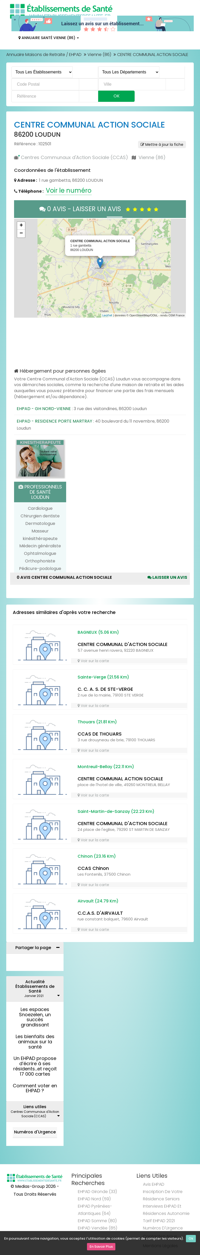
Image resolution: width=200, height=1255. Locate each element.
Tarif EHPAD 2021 (159, 1221)
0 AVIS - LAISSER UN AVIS (100, 209)
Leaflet (107, 315)
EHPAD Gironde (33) (97, 1192)
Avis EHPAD (153, 1184)
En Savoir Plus (101, 1247)
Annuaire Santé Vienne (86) (48, 37)
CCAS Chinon (93, 868)
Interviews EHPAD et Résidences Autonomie (166, 1209)
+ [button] (21, 226)
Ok (191, 1240)
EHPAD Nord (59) (94, 1199)
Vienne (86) (99, 55)
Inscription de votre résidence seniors (163, 1195)
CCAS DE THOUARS (100, 734)
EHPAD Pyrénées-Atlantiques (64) (95, 1209)
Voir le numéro (68, 190)
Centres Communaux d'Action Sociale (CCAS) (74, 157)
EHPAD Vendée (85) (97, 1228)
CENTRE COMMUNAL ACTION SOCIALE (120, 778)
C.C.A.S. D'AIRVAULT (100, 913)
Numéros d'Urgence (35, 1132)
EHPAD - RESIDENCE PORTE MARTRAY (54, 421)
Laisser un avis (167, 577)
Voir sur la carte (93, 660)
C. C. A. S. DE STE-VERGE (105, 689)
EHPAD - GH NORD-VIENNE (44, 409)
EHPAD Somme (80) (97, 1221)
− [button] (21, 233)
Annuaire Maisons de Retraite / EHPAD (44, 55)
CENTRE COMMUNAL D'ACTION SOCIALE (122, 644)
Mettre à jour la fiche (162, 144)
